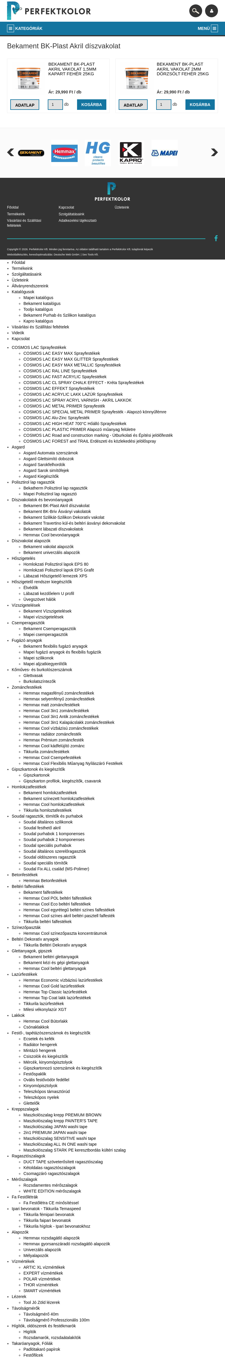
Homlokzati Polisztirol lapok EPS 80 (55, 564)
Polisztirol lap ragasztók (33, 482)
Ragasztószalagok (28, 1156)
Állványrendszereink (30, 286)
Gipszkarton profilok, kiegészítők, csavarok (62, 781)
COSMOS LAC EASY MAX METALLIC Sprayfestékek (72, 365)
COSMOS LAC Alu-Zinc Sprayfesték (56, 417)
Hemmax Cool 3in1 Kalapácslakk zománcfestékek (68, 722)
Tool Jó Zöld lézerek (41, 1302)
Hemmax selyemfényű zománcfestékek (59, 699)
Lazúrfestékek (24, 974)
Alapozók (20, 1232)
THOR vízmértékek (40, 1284)
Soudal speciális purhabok (47, 845)
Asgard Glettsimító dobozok (48, 458)
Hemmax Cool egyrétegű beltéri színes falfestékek (69, 910)
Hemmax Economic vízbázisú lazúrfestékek (63, 980)
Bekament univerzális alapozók (51, 552)
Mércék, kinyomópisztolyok (47, 1062)
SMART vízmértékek (42, 1290)
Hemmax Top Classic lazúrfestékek (55, 992)
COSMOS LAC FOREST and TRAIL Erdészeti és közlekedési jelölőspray (89, 441)
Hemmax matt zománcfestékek (51, 704)
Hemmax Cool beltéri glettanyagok (54, 968)
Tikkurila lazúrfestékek (43, 1003)
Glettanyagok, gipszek (32, 951)
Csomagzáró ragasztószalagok (51, 1173)
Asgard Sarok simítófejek (46, 470)
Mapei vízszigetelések (43, 617)
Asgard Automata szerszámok (50, 453)
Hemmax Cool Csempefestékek (52, 757)
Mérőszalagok (24, 1179)
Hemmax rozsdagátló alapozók (51, 1238)
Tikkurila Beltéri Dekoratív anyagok (55, 945)
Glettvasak (33, 675)
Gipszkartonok (36, 775)
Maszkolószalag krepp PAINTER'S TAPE (60, 1120)
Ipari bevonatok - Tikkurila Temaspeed (46, 1208)
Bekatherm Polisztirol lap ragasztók (55, 488)
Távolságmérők (26, 1308)
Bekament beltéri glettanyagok (51, 956)
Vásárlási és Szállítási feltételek (40, 327)
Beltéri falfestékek (28, 886)
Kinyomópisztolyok (40, 1085)
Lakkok (18, 1015)
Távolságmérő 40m (41, 1314)
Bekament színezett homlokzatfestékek (59, 798)
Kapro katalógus (38, 321)
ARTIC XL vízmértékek (44, 1267)
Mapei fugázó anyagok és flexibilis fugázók (62, 652)
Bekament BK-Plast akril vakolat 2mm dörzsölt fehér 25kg (183, 69)
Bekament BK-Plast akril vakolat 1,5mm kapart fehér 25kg (72, 69)
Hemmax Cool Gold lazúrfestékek (54, 986)
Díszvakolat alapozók (31, 540)
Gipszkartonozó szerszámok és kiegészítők (62, 1068)
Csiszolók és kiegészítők (45, 1056)
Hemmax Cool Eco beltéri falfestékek (57, 904)
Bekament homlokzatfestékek (50, 792)
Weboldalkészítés (17, 254)
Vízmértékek (23, 1261)
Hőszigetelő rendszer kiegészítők (42, 581)
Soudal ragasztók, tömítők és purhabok (47, 816)
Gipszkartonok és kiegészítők (38, 769)
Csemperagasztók (28, 622)
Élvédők (30, 587)
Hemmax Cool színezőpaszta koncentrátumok (65, 933)
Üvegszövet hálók (39, 599)
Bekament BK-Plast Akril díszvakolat (56, 505)
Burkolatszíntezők (39, 681)
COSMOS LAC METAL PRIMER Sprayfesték (64, 406)
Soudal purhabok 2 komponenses (54, 839)
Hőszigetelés (23, 558)
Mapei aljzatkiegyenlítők (45, 663)
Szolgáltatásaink (71, 214)
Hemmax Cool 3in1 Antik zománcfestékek (61, 716)
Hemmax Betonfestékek (45, 880)
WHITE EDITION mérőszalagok (52, 1191)
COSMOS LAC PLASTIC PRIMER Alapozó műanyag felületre (79, 429)
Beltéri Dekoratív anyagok (35, 939)
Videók (18, 332)
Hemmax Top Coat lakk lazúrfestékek (57, 997)
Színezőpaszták (26, 927)
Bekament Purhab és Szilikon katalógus (59, 315)
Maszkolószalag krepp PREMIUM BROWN (62, 1115)
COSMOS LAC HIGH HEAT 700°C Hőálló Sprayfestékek (74, 423)
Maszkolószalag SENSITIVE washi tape (59, 1138)
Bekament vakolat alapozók (48, 546)
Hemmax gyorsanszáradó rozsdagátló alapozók (66, 1243)
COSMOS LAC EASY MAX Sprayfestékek (61, 353)
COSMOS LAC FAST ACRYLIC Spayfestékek (64, 376)
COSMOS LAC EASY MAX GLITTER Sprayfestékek (70, 359)
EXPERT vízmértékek (43, 1273)
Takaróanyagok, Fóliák (32, 1343)
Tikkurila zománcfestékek (46, 751)
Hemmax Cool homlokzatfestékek (54, 804)
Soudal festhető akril (42, 828)
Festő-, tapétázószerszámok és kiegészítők (51, 1033)
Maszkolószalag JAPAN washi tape (55, 1126)
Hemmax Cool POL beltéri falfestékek (57, 898)
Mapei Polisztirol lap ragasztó (50, 494)
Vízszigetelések (26, 605)
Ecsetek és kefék (38, 1038)
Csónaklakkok (36, 1027)
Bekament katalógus (42, 303)
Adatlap (25, 105)
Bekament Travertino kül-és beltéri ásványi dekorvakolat (74, 523)
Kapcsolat (66, 207)
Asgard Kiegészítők (41, 476)
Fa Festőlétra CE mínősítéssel (51, 1202)
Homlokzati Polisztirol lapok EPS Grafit (58, 570)
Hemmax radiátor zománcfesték (52, 734)
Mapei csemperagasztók (45, 634)
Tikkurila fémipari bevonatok (48, 1214)
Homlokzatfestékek (29, 786)
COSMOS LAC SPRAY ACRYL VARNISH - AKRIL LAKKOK (77, 400)
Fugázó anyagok (27, 640)
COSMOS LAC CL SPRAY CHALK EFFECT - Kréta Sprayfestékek (83, 382)
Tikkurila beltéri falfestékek (47, 921)
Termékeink (16, 214)
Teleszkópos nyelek (41, 1097)
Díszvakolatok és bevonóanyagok (42, 499)
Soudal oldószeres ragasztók (49, 857)
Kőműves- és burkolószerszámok (42, 669)
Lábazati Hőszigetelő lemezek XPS (55, 576)
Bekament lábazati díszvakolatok (53, 529)
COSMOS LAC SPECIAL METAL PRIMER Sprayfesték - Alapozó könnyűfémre (94, 412)
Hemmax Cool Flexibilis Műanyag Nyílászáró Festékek (72, 763)
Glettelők (31, 1103)
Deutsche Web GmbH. (67, 254)
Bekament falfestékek (43, 892)
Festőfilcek (33, 1355)
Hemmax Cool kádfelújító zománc (54, 745)
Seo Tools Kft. (90, 254)
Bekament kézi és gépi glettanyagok (56, 962)
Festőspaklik (34, 1074)
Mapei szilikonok (38, 658)
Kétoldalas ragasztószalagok (49, 1167)
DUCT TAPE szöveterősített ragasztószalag (63, 1161)
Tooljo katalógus (38, 309)
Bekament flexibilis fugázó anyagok (55, 646)
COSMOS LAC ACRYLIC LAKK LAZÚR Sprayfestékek (73, 394)
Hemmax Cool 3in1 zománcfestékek (56, 710)
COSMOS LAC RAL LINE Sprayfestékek (60, 371)
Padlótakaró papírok (41, 1349)
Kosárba (91, 104)
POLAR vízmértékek (42, 1279)
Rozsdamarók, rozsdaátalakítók (52, 1337)
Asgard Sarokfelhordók (44, 464)
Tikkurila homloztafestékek (47, 810)
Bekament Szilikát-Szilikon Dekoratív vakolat (63, 517)
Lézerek (19, 1296)
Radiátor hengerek (40, 1044)
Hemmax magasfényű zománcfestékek (58, 693)
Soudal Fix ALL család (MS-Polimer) (56, 869)
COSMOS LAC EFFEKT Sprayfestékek (59, 388)
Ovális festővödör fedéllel (46, 1079)
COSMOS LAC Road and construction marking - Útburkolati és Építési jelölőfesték (98, 435)
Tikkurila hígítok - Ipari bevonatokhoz (56, 1226)
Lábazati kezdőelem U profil (48, 593)
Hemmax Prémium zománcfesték (53, 740)
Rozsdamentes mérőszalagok (50, 1185)
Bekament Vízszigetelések (47, 611)
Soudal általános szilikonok (48, 822)
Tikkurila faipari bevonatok (47, 1220)
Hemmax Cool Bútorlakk (45, 1021)
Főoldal (12, 207)
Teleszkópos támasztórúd (46, 1091)
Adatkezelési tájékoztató (77, 221)
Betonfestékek (25, 874)
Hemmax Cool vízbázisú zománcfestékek (60, 728)
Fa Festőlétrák (25, 1197)
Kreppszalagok (25, 1109)
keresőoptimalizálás (40, 254)
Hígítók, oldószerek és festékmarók (44, 1326)
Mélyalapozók (36, 1255)
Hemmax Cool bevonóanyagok (51, 535)
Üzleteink (122, 207)
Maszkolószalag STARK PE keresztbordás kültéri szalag (74, 1150)
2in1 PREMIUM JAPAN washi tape (54, 1132)
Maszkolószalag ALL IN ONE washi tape (60, 1144)
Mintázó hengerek (39, 1050)
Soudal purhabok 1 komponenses (54, 833)
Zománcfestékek (27, 687)
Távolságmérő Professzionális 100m (56, 1320)
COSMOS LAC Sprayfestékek (39, 347)
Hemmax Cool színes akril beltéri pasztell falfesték (69, 915)
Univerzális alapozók (42, 1249)
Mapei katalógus (38, 297)
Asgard (18, 447)
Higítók (29, 1331)
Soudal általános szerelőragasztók (54, 851)
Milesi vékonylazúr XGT (45, 1009)
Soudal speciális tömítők (45, 863)
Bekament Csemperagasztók (49, 628)
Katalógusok (23, 291)
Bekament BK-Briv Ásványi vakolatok (57, 511)
